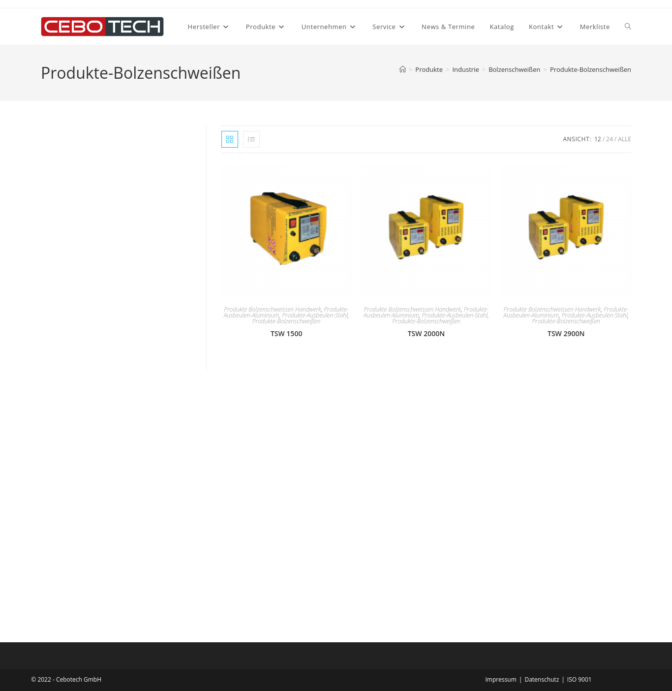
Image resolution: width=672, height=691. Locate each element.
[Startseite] (402, 69)
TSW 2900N (566, 333)
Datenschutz (541, 679)
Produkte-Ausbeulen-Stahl (315, 315)
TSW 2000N (426, 333)
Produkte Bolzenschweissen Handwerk (272, 309)
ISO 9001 (579, 679)
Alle (624, 139)
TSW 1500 (287, 333)
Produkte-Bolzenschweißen (590, 69)
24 (609, 139)
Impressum (500, 679)
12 (597, 139)
